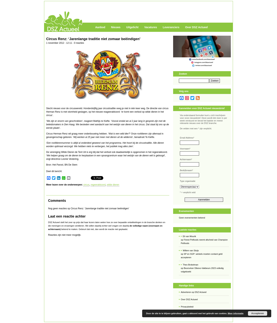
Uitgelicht (132, 27)
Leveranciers (171, 27)
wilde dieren (113, 184)
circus (86, 184)
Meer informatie (236, 313)
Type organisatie (187, 181)
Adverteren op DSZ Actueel (193, 292)
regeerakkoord (98, 184)
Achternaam (186, 159)
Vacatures (150, 27)
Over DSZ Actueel (196, 27)
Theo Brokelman (190, 265)
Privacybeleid (187, 307)
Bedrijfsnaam (186, 170)
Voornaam (185, 148)
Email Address (187, 138)
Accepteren (257, 313)
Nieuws (115, 27)
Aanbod (100, 27)
